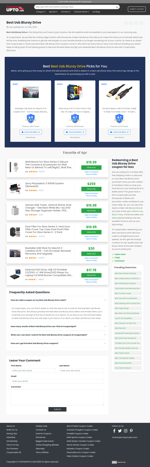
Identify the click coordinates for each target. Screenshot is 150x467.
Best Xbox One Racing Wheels (127, 313)
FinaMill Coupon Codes (77, 433)
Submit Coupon (137, 9)
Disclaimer (41, 437)
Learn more (120, 254)
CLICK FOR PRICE (30, 132)
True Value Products (123, 368)
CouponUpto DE (13, 452)
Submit (57, 409)
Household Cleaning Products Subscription (132, 333)
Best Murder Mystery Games (126, 348)
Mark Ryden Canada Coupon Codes (83, 441)
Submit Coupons (43, 433)
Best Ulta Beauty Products (125, 283)
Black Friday (117, 214)
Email (13, 376)
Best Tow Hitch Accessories (126, 298)
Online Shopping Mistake (47, 445)
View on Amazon (91, 172)
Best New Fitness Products (125, 273)
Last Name (64, 365)
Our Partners (12, 448)
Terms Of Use (12, 445)
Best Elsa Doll (120, 328)
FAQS (117, 257)
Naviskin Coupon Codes (78, 448)
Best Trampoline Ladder (124, 358)
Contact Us (41, 429)
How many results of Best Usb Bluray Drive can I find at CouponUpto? (43, 326)
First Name (16, 365)
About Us (10, 426)
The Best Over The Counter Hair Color (130, 343)
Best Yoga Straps (122, 308)
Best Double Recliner (123, 363)
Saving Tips (11, 433)
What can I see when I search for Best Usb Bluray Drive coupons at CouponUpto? (49, 335)
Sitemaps (40, 448)
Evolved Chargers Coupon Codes (82, 429)
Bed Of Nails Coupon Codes (80, 426)
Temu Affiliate (42, 452)
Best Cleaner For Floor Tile (125, 323)
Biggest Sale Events (45, 441)
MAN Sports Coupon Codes (79, 437)
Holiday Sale (41, 426)
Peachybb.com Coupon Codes (81, 452)
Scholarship (11, 441)
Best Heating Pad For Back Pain (127, 303)
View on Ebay (91, 174)
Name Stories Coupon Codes (80, 445)
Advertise (10, 437)
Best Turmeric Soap (123, 293)
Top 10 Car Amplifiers (123, 318)
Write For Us (11, 429)
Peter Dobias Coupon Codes (80, 456)
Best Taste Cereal (122, 353)
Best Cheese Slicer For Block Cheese (129, 278)
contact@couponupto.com (124, 437)
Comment (16, 386)
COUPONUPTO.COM (27, 461)
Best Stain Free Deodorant (125, 338)
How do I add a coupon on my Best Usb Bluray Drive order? (38, 300)
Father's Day (137, 211)
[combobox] (77, 7)
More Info (91, 167)
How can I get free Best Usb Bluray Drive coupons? (34, 343)
